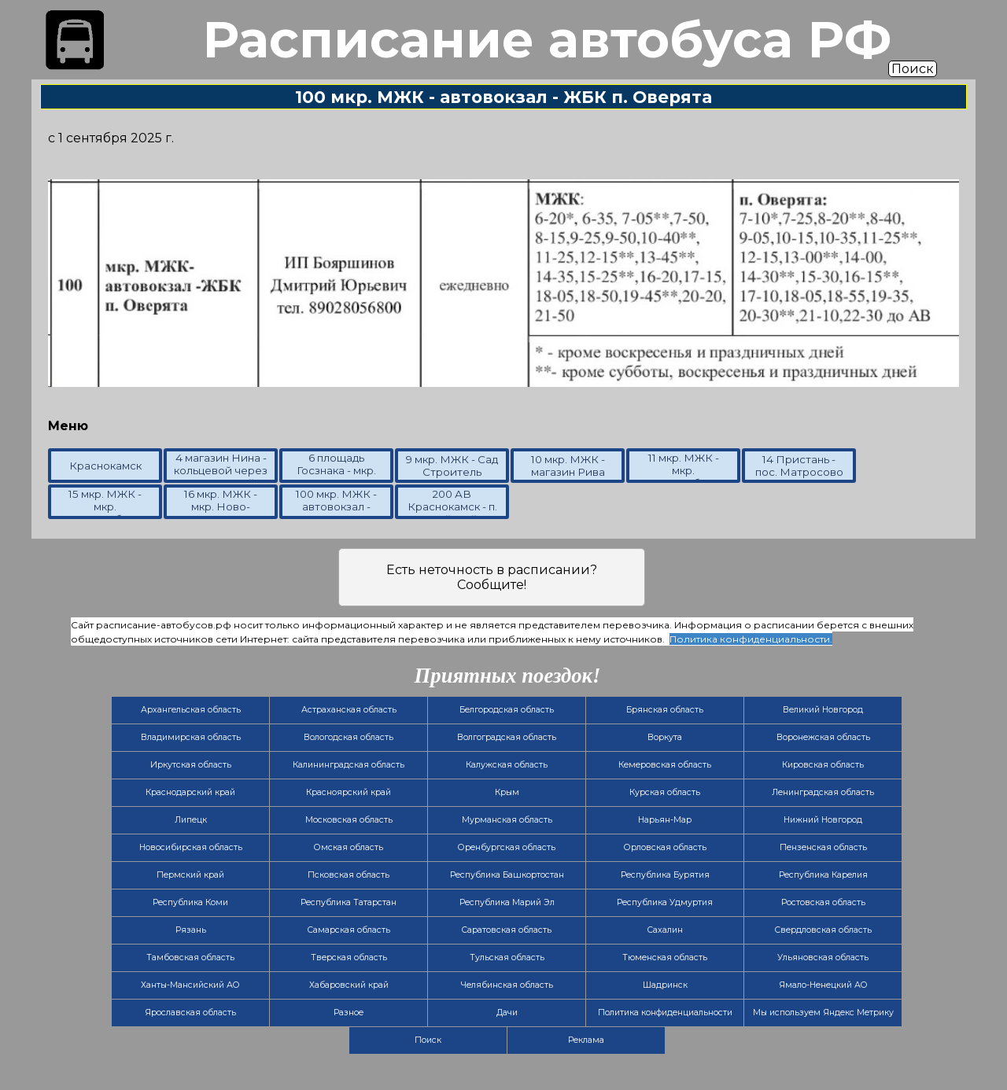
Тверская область (349, 957)
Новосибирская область (190, 847)
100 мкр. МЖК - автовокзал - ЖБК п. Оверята (336, 506)
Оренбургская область (506, 847)
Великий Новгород (823, 710)
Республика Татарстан (349, 902)
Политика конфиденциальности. (750, 639)
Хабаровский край (349, 985)
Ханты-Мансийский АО (190, 985)
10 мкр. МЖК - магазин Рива (568, 465)
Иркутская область (190, 765)
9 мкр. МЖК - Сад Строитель (452, 465)
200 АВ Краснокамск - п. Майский (452, 506)
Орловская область (665, 847)
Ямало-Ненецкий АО (823, 985)
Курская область (664, 792)
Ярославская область (190, 1012)
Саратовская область (506, 930)
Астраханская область (349, 710)
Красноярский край (348, 792)
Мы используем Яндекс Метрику (823, 1012)
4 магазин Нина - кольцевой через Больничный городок (220, 476)
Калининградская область (348, 765)
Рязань (190, 930)
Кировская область (823, 765)
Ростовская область (823, 902)
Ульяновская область (823, 957)
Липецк (191, 820)
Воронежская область (823, 737)
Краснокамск (105, 465)
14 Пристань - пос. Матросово (799, 465)
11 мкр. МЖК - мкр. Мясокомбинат (683, 470)
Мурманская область (507, 820)
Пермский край (190, 875)
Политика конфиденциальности (665, 1012)
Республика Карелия (823, 875)
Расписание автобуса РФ (546, 39)
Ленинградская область (823, 792)
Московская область (349, 820)
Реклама (586, 1040)
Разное (348, 1012)
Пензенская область (823, 847)
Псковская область (348, 875)
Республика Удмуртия (665, 902)
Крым (507, 792)
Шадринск (665, 985)
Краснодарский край (190, 792)
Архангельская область (191, 710)
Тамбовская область (190, 957)
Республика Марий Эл (507, 902)
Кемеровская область (664, 765)
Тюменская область (664, 957)
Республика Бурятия (665, 875)
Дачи (507, 1012)
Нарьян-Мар (665, 820)
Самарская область (349, 930)
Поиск (912, 68)
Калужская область (507, 765)
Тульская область (507, 957)
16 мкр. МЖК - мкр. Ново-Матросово (220, 506)
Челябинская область (507, 985)
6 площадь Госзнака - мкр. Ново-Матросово (336, 476)
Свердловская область (823, 930)
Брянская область (664, 710)
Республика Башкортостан (507, 875)
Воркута (664, 737)
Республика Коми (190, 902)
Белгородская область (506, 710)
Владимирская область (191, 737)
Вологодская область (348, 737)
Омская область (348, 847)
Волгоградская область (506, 737)
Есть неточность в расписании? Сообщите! (491, 577)
